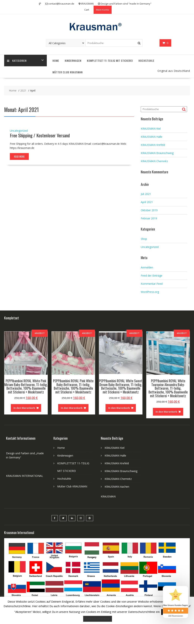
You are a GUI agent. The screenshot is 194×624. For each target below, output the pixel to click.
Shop (144, 239)
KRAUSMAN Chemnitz (154, 161)
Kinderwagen (73, 61)
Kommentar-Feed (152, 283)
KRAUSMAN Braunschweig (157, 153)
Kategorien (17, 61)
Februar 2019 (149, 218)
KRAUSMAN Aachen (117, 486)
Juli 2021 (146, 194)
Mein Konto (102, 9)
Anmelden (147, 267)
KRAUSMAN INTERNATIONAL (24, 476)
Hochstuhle (146, 61)
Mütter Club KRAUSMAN (67, 72)
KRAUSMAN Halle (151, 136)
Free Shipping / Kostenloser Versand (40, 135)
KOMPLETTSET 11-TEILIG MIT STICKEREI (110, 61)
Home (55, 61)
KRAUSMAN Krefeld (153, 145)
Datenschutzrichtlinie (97, 618)
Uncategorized (19, 130)
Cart (86, 9)
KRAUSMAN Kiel (151, 128)
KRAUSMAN (108, 496)
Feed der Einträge (151, 275)
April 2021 (147, 202)
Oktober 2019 (149, 210)
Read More (19, 156)
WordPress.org (150, 292)
